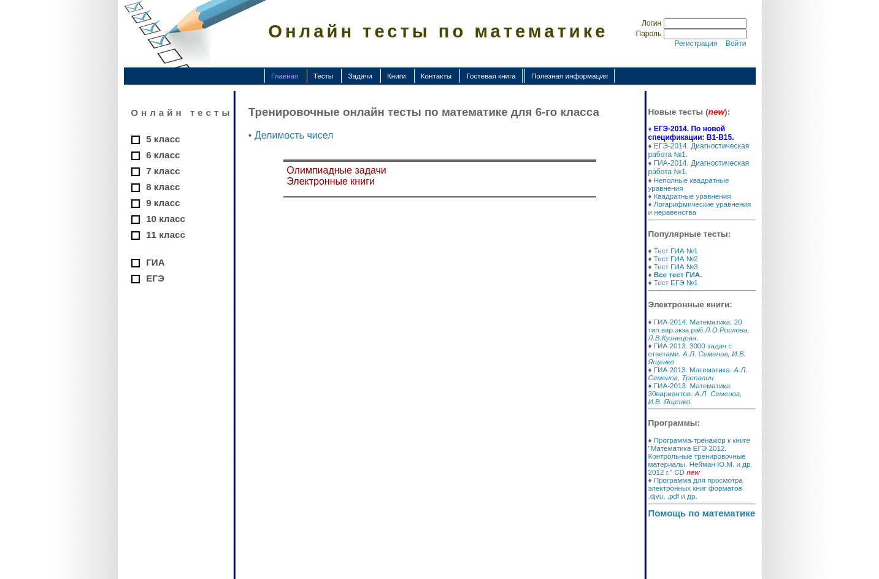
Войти (736, 43)
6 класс (163, 155)
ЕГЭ (155, 278)
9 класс (163, 202)
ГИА (155, 262)
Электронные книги (330, 181)
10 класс (165, 218)
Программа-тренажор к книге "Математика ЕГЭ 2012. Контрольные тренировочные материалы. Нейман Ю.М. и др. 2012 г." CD (700, 456)
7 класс (163, 171)
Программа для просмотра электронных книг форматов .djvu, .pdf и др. (695, 488)
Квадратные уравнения (692, 196)
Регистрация (695, 43)
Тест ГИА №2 (676, 259)
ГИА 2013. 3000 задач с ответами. (697, 354)
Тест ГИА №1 (676, 251)
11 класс (165, 234)
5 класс (163, 139)
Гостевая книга (490, 76)
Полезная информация (569, 76)
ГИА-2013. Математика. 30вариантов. (695, 393)
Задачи (360, 76)
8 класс (163, 187)
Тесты (323, 76)
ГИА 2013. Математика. (698, 374)
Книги (396, 76)
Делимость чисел (294, 135)
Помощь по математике (702, 513)
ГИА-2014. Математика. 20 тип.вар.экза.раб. (699, 330)
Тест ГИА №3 (676, 266)
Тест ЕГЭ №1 (676, 282)
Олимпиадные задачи (336, 170)
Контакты (436, 76)
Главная (284, 76)
